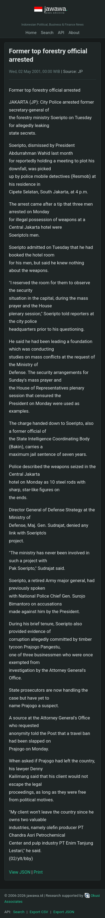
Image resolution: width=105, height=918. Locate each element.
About (73, 32)
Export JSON (63, 912)
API (61, 32)
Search (47, 32)
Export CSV (39, 912)
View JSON (19, 872)
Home (31, 32)
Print (38, 872)
